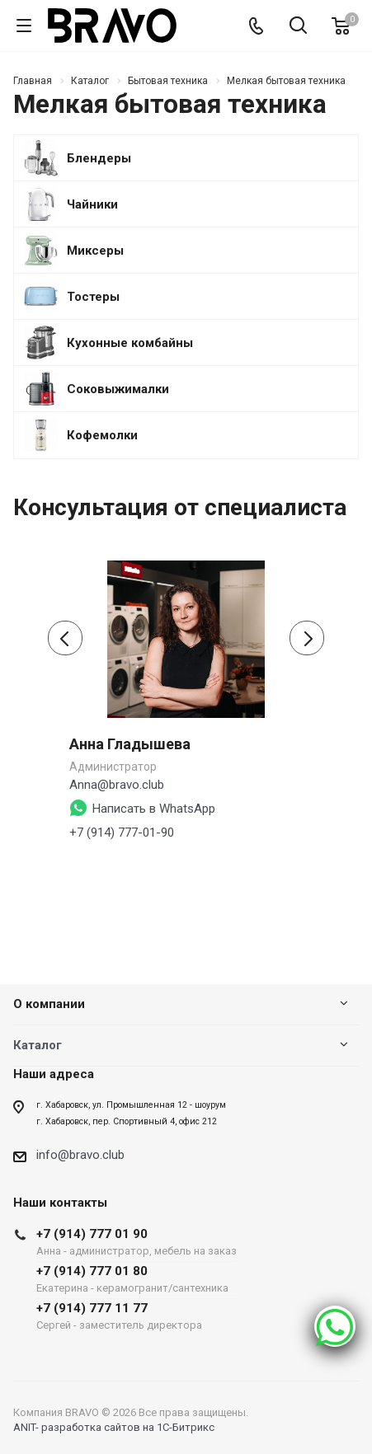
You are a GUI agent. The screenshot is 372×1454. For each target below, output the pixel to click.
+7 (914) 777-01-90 (121, 832)
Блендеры (99, 159)
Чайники (92, 205)
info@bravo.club (80, 1154)
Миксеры (95, 251)
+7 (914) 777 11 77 (136, 1316)
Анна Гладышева (130, 744)
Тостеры (93, 297)
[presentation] (65, 638)
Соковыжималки (118, 389)
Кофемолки (102, 436)
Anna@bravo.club (116, 784)
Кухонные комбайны (130, 343)
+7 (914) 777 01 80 (136, 1279)
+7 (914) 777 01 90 (136, 1242)
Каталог (37, 1045)
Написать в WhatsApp (153, 808)
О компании (49, 1004)
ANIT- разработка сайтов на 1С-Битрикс (113, 1427)
